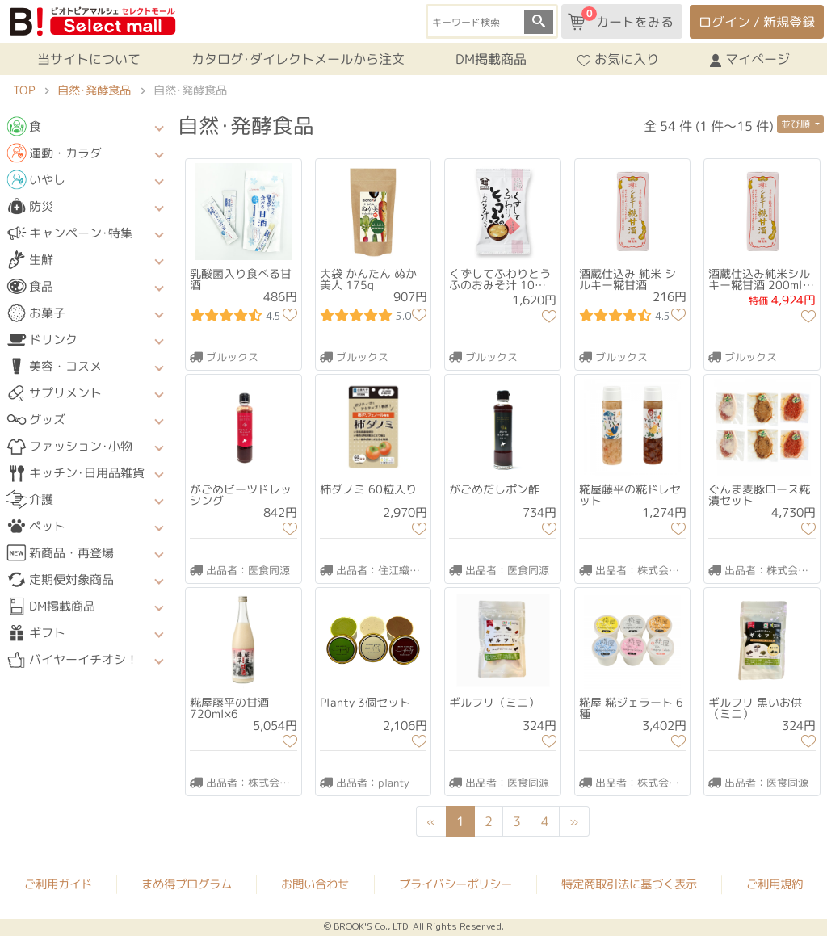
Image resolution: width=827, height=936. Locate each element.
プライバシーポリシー (455, 883)
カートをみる (621, 18)
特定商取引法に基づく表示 (629, 883)
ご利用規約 (774, 883)
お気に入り (618, 59)
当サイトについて (89, 59)
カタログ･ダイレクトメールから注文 (298, 59)
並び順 (796, 124)
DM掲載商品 (491, 59)
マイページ (750, 59)
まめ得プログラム (186, 883)
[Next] (574, 821)
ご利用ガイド (58, 883)
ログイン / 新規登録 (757, 22)
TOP (24, 90)
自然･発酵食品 (94, 90)
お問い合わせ (315, 883)
